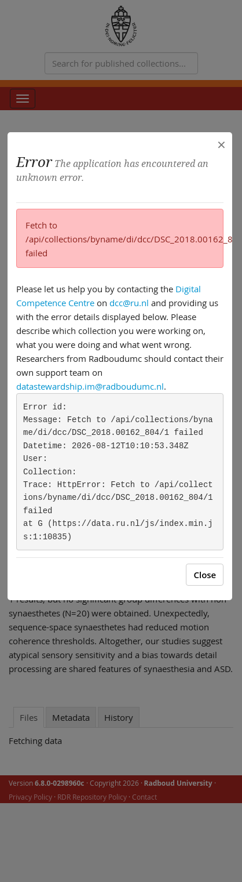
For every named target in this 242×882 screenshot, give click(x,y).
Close (204, 574)
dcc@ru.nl (129, 302)
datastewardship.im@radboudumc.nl (90, 386)
